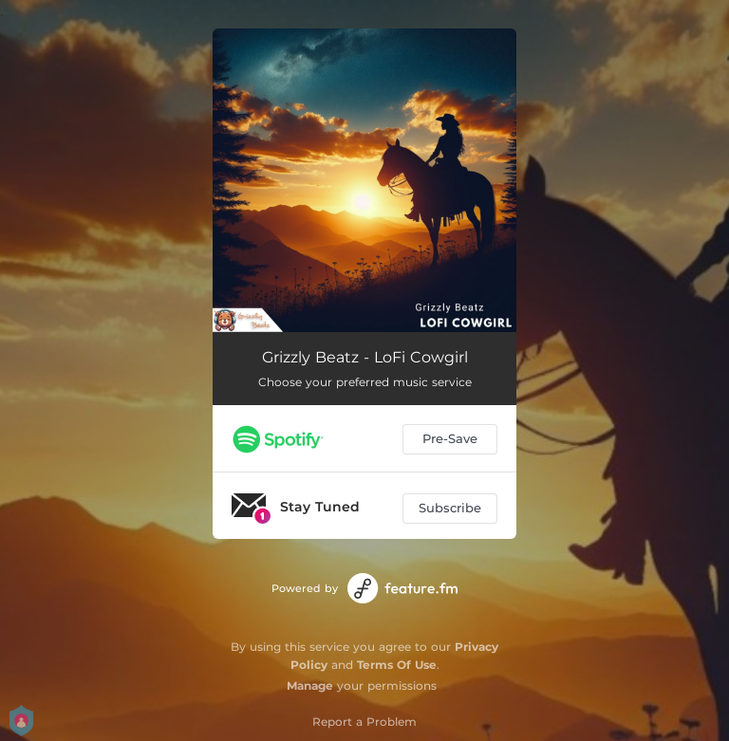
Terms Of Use (397, 665)
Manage (310, 685)
